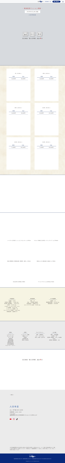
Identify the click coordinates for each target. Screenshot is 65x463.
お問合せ (56, 1)
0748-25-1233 (18, 410)
